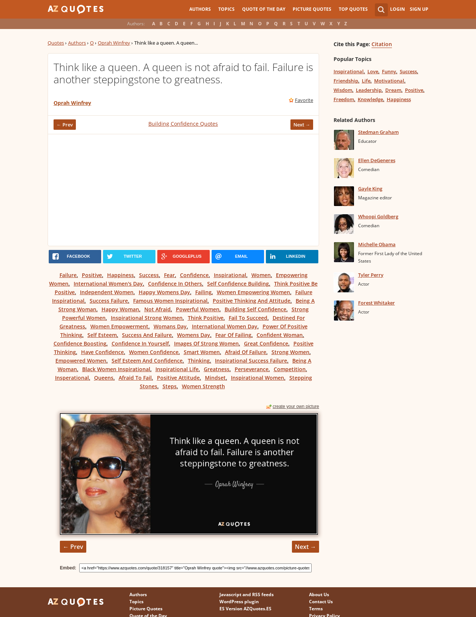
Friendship (346, 80)
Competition (290, 369)
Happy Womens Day (164, 292)
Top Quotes (353, 9)
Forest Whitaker (376, 302)
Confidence (194, 275)
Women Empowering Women (253, 292)
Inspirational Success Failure (251, 360)
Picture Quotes (312, 9)
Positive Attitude (178, 377)
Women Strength (203, 386)
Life (366, 80)
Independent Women (107, 292)
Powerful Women (197, 309)
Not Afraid (157, 309)
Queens (103, 377)
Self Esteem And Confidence (147, 360)
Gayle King (370, 188)
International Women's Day (108, 283)
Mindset (215, 377)
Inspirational (230, 275)
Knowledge (370, 99)
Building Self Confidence (255, 309)
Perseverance (251, 369)
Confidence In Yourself (140, 343)
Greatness (216, 369)
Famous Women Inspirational (170, 300)
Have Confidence (102, 352)
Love (372, 71)
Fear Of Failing (233, 334)
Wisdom (343, 90)
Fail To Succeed (248, 317)
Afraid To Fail (135, 377)
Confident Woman (280, 334)
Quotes (56, 42)
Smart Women (202, 352)
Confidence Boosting (80, 343)
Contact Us (321, 601)
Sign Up (419, 9)
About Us (319, 594)
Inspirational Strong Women (147, 317)
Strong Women (290, 352)
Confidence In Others (175, 283)
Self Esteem (102, 334)
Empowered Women (80, 360)
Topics (226, 9)
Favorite (304, 100)
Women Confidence (153, 352)
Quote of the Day (263, 9)
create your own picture (296, 406)
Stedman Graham (378, 132)
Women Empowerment (119, 326)
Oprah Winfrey (114, 42)
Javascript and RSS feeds (246, 594)
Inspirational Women (257, 377)
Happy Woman (120, 309)
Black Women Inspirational (116, 369)
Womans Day (170, 326)
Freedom (344, 99)
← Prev (65, 124)
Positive (92, 275)
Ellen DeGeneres (376, 160)
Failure (68, 275)
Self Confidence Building (238, 283)
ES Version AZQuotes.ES (245, 608)
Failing (203, 292)
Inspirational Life (177, 369)
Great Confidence (266, 343)
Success (149, 275)
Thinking (199, 360)
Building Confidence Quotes (183, 123)
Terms (316, 608)
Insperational (72, 377)
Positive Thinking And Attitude (251, 300)
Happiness (120, 275)
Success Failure (109, 300)
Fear (169, 275)
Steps (170, 386)
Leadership (369, 90)
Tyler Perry (370, 274)
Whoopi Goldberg (378, 216)
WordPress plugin (239, 601)
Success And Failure (147, 334)
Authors (200, 9)
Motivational (389, 80)
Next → (301, 124)
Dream (393, 90)
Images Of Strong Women (206, 343)
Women (261, 275)
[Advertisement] (183, 190)
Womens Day (193, 334)
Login (397, 9)
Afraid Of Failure (245, 352)
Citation (382, 44)
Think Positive (205, 317)
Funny (389, 71)
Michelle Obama (377, 244)
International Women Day (224, 326)
